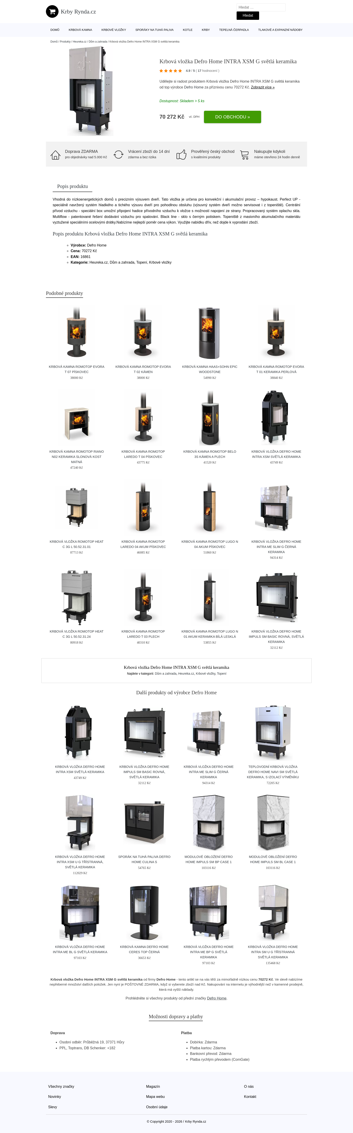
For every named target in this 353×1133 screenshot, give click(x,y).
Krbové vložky (114, 30)
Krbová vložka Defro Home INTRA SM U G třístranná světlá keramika (273, 952)
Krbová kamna (80, 30)
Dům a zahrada (98, 41)
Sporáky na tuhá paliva (154, 30)
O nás (249, 1086)
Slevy (52, 1107)
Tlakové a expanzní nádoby (280, 30)
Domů (54, 30)
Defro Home (194, 87)
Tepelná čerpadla (234, 30)
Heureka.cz (79, 41)
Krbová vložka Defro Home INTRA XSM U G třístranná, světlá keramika (80, 862)
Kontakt (250, 1097)
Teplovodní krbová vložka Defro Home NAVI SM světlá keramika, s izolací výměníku (273, 772)
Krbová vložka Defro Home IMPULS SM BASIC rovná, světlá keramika (276, 637)
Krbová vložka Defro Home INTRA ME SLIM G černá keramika (276, 547)
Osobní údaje (156, 1107)
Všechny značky (61, 1086)
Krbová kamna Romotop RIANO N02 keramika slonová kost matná (76, 457)
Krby (206, 30)
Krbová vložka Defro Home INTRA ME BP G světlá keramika (209, 952)
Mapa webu (155, 1097)
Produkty (65, 41)
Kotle (187, 30)
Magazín (153, 1086)
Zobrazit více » (263, 87)
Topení (221, 673)
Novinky (54, 1097)
